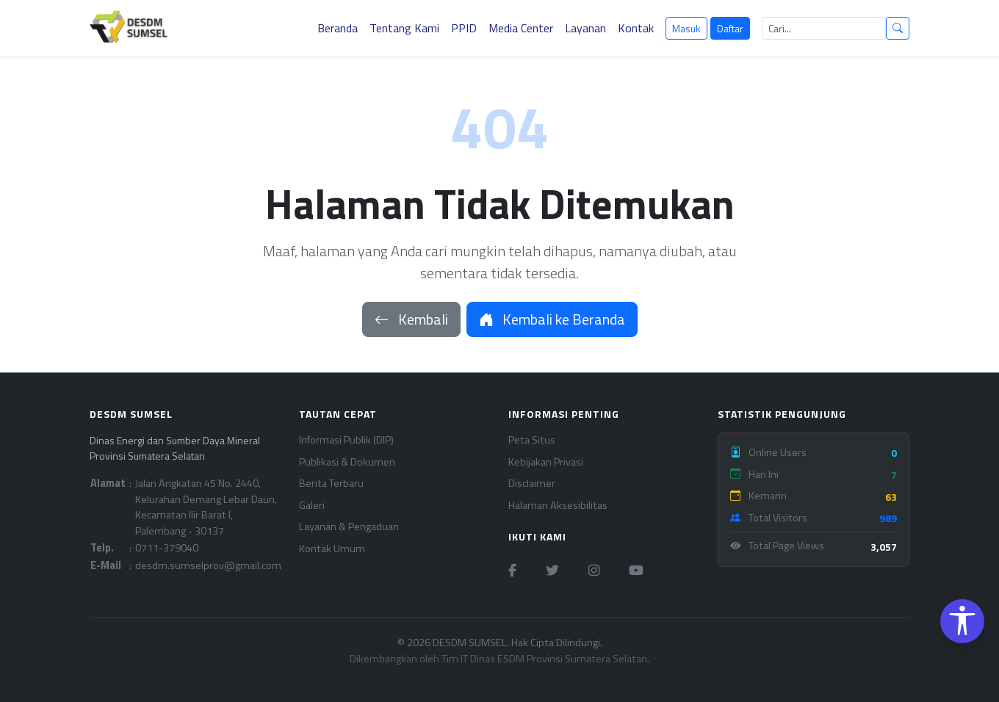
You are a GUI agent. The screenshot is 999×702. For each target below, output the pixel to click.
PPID (464, 28)
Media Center (520, 28)
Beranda (337, 28)
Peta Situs (531, 440)
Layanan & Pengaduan (349, 527)
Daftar (730, 28)
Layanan (585, 28)
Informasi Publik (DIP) (346, 440)
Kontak (636, 28)
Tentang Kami (404, 28)
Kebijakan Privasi (545, 462)
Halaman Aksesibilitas (557, 505)
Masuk (686, 28)
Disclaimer (531, 483)
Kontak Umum (332, 549)
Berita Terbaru (331, 483)
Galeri (312, 505)
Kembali (411, 319)
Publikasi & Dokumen (347, 462)
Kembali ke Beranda (552, 319)
